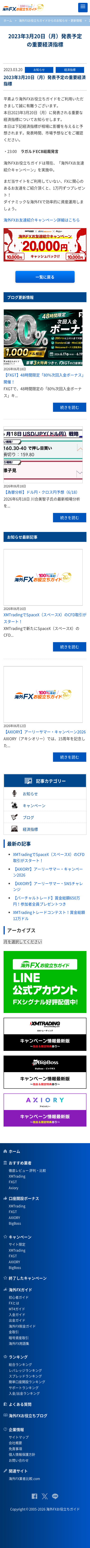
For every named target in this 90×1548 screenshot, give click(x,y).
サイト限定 (17, 1244)
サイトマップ (19, 1437)
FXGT (13, 1181)
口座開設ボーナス (24, 1198)
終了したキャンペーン (28, 1278)
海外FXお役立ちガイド (45, 7)
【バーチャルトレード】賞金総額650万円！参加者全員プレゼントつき (46, 901)
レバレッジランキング (25, 1370)
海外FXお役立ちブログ (28, 1415)
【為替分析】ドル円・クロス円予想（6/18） (42, 492)
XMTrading (17, 1176)
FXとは (14, 1302)
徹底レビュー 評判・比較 (27, 1170)
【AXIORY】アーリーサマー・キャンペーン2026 (45, 731)
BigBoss (15, 1223)
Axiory (13, 1187)
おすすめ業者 (20, 1163)
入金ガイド (17, 1314)
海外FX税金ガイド (22, 1326)
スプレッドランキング (25, 1376)
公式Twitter (44, 1496)
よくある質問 (20, 1404)
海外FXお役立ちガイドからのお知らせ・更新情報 (50, 20)
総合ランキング (20, 1364)
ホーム (8, 20)
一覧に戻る (45, 277)
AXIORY (14, 1217)
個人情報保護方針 (22, 1454)
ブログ (22, 817)
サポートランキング (24, 1387)
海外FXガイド (20, 1289)
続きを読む (69, 407)
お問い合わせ (19, 1460)
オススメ (72, 7)
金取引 (14, 1331)
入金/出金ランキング (24, 1393)
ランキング (18, 1357)
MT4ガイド (17, 1308)
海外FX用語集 (19, 1343)
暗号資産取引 (19, 1337)
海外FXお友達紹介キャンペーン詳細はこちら (42, 220)
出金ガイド (17, 1320)
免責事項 (15, 1448)
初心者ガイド (19, 1297)
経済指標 (24, 828)
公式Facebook (34, 1496)
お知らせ (24, 793)
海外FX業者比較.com (24, 1478)
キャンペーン (28, 805)
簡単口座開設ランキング (27, 1381)
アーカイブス (21, 930)
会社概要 (15, 1442)
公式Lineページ (55, 1496)
